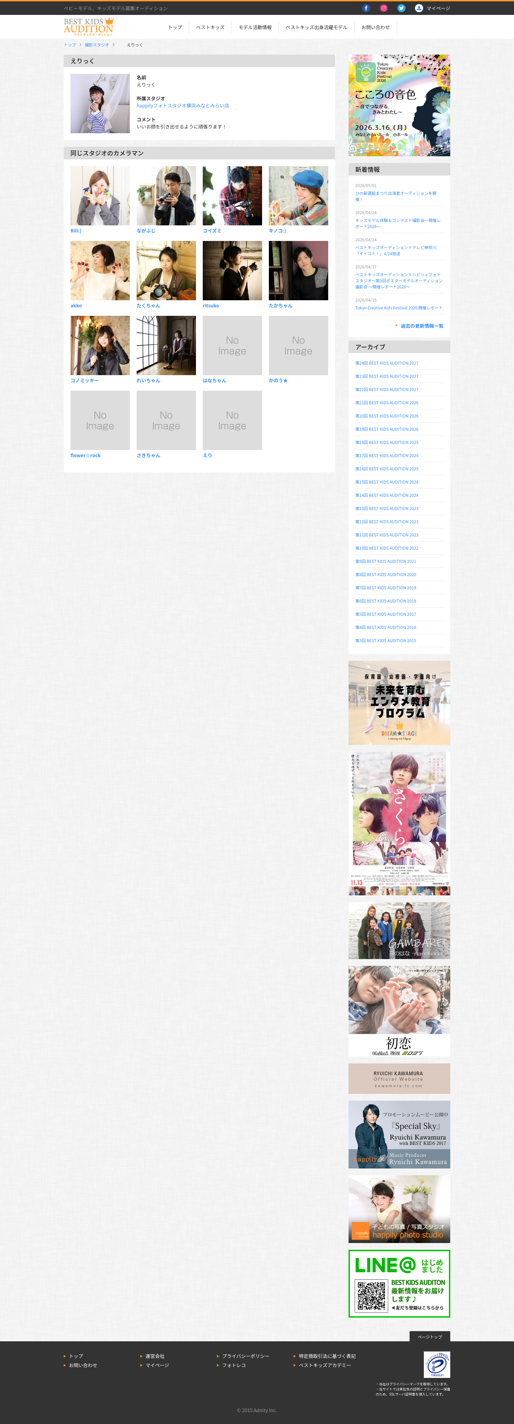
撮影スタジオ (97, 44)
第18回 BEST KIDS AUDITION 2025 (386, 442)
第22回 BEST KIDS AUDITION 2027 (386, 389)
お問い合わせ (375, 27)
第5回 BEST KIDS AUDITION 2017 (385, 614)
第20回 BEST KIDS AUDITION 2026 (386, 416)
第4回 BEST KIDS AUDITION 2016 (385, 627)
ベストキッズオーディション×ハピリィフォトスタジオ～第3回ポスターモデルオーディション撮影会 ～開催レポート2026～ (399, 280)
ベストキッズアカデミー (325, 1365)
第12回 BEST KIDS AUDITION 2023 (386, 521)
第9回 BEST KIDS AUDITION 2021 (385, 561)
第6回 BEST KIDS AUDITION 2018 (385, 601)
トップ (175, 27)
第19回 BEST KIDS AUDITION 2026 (386, 429)
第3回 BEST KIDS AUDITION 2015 (385, 640)
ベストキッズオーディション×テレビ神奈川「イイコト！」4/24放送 (395, 250)
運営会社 (154, 1355)
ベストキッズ (210, 27)
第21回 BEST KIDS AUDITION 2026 (386, 402)
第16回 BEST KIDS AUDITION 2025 (386, 468)
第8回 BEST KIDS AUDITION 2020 (385, 574)
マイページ (157, 1365)
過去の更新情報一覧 (422, 325)
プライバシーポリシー (246, 1355)
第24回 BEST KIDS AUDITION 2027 (386, 363)
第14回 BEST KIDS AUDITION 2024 (386, 495)
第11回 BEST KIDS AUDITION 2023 (386, 534)
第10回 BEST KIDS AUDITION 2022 (386, 548)
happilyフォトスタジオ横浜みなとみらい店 (183, 105)
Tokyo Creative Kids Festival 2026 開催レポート (399, 307)
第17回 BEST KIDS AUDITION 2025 (386, 455)
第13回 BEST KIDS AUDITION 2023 (386, 508)
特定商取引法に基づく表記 (327, 1355)
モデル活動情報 (255, 27)
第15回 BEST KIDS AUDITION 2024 (386, 482)
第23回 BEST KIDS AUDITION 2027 (386, 376)
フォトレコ (234, 1365)
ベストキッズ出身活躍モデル (317, 27)
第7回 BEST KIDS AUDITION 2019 (385, 587)
